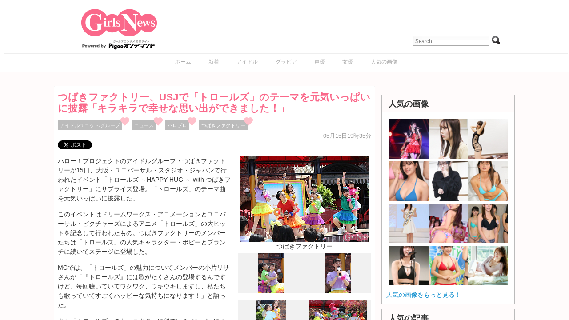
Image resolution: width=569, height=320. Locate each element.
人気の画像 (384, 62)
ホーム (183, 62)
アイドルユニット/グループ (90, 125)
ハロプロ (177, 125)
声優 (319, 62)
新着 (213, 62)
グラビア (286, 62)
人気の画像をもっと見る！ (423, 294)
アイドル (247, 62)
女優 (347, 62)
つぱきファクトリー (223, 125)
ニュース (144, 125)
